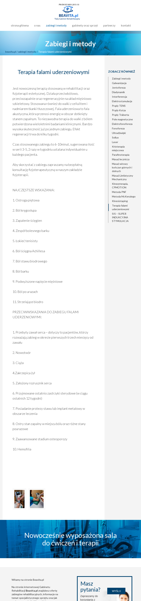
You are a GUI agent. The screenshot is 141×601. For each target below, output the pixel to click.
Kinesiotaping (120, 201)
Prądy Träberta (120, 114)
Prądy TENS (119, 105)
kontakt (126, 25)
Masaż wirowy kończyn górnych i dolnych (122, 167)
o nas (37, 25)
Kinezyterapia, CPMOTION (120, 185)
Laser (115, 142)
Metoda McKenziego (124, 196)
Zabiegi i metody (121, 78)
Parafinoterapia (120, 154)
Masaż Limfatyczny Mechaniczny (122, 177)
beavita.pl (10, 51)
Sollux (115, 137)
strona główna (20, 25)
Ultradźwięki (119, 132)
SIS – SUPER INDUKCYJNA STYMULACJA (120, 217)
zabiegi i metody (56, 25)
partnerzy (109, 25)
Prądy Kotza (119, 110)
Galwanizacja (119, 83)
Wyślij (116, 590)
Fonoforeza (118, 128)
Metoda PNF (119, 191)
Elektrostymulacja (122, 101)
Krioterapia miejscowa (118, 148)
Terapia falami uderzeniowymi (120, 207)
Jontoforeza (119, 87)
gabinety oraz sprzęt (85, 25)
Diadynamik (118, 92)
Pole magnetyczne (122, 119)
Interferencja (119, 96)
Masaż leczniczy (121, 159)
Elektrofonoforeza (122, 123)
